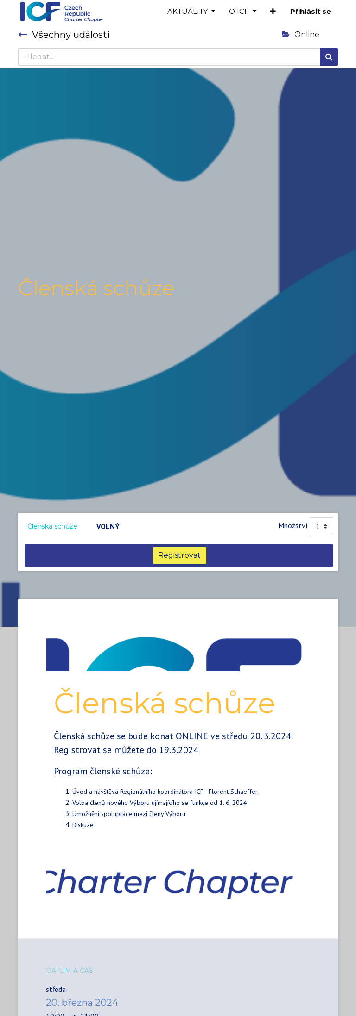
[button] (273, 12)
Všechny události (64, 34)
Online (300, 34)
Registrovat (179, 555)
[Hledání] (329, 57)
